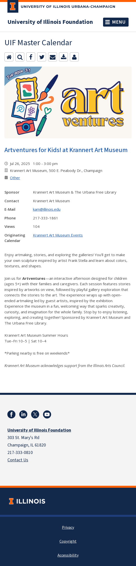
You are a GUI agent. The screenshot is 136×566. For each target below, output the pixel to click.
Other (15, 177)
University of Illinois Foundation (50, 22)
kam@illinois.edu (46, 209)
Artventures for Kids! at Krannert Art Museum (66, 150)
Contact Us (17, 460)
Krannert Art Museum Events (58, 235)
